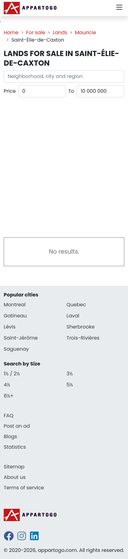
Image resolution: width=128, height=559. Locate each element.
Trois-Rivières (83, 337)
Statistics (15, 447)
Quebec (76, 304)
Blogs (10, 436)
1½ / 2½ (12, 373)
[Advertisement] (64, 166)
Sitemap (14, 466)
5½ (69, 384)
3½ (69, 373)
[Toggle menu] (119, 8)
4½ (7, 384)
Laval (72, 315)
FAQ (8, 415)
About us (15, 477)
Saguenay (16, 349)
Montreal (15, 304)
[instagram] (21, 537)
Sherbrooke (80, 326)
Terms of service (24, 487)
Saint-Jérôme (21, 337)
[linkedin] (34, 537)
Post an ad (17, 426)
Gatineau (15, 315)
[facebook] (9, 537)
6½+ (9, 395)
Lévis (9, 326)
